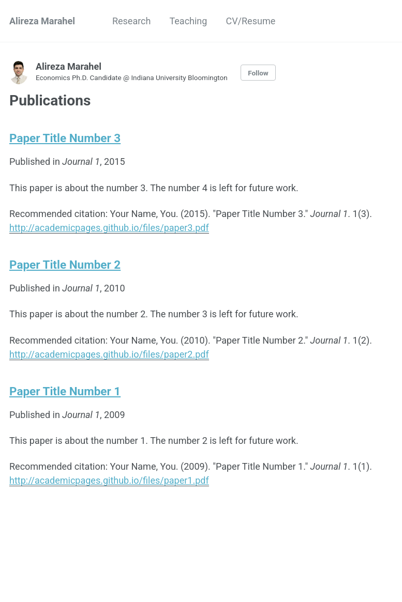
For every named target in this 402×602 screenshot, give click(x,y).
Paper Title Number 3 (65, 138)
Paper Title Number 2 (65, 264)
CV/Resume (250, 21)
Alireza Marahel (42, 21)
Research (131, 21)
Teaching (188, 21)
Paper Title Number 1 (65, 391)
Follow (258, 73)
